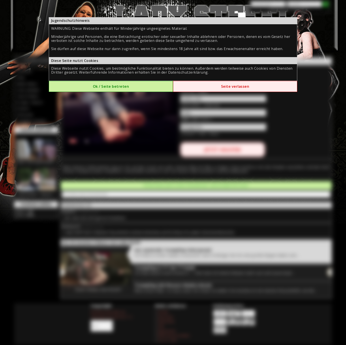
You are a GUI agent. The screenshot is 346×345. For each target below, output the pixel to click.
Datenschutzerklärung (188, 72)
